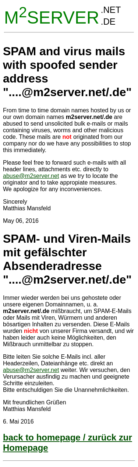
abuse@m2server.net (31, 176)
